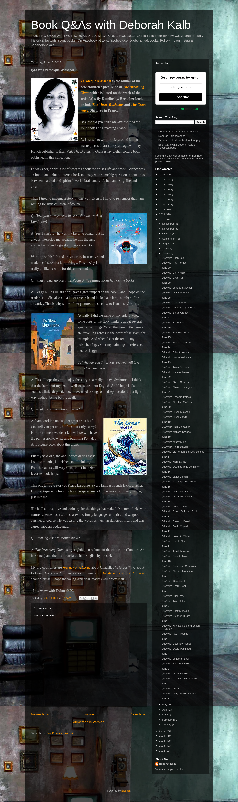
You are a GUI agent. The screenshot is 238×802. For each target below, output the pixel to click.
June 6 (165, 620)
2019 (162, 209)
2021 (162, 199)
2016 (162, 730)
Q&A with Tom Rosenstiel (176, 332)
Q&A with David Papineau (176, 648)
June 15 (166, 486)
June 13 (166, 516)
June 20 (166, 407)
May (165, 704)
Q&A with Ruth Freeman (175, 633)
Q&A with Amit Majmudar (176, 426)
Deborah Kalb (167, 763)
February (167, 719)
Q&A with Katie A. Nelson (176, 372)
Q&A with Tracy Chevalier (176, 367)
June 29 (166, 282)
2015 (162, 735)
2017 (162, 219)
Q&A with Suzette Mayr (175, 556)
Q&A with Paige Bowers (175, 446)
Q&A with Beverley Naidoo (176, 643)
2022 (162, 194)
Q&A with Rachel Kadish (175, 322)
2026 (162, 174)
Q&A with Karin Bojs (173, 257)
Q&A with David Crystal (175, 526)
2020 (162, 204)
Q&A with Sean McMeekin (176, 521)
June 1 (165, 698)
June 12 (166, 531)
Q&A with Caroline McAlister (178, 402)
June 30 (166, 267)
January (167, 724)
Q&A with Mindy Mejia (174, 441)
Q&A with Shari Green (174, 585)
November (168, 228)
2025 (162, 179)
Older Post (138, 714)
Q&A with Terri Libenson (175, 551)
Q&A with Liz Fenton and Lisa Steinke (183, 451)
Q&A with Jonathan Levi (175, 658)
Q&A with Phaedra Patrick (176, 397)
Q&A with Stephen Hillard (176, 615)
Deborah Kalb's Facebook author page (180, 140)
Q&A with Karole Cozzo (175, 541)
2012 (162, 750)
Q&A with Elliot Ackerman (176, 352)
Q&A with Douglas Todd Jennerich (181, 466)
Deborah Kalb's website (171, 135)
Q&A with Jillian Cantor (174, 506)
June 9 (165, 576)
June (165, 253)
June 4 (165, 653)
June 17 (166, 456)
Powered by (180, 108)
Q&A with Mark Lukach (174, 461)
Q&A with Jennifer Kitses (175, 292)
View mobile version (88, 722)
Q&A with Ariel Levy (173, 595)
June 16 (166, 471)
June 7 (165, 605)
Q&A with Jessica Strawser (177, 287)
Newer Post (40, 714)
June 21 (166, 392)
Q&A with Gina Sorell (173, 581)
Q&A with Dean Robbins (175, 673)
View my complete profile (169, 769)
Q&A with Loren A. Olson (176, 536)
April (165, 709)
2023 (162, 189)
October (167, 233)
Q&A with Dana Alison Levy (177, 496)
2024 (162, 184)
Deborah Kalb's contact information (178, 131)
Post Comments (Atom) (59, 733)
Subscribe (180, 97)
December (168, 223)
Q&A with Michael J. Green (177, 342)
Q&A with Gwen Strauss (175, 382)
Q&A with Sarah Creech (175, 312)
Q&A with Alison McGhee (176, 411)
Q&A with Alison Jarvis (174, 417)
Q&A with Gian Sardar (174, 302)
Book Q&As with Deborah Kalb (111, 24)
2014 (162, 740)
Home (89, 714)
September (168, 238)
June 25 (166, 337)
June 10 (166, 561)
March (166, 714)
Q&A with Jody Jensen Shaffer (179, 693)
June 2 (165, 683)
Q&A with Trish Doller (174, 601)
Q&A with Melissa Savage (176, 431)
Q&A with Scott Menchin (175, 610)
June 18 (166, 436)
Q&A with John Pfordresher (177, 491)
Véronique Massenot (96, 81)
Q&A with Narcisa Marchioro (178, 571)
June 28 (166, 297)
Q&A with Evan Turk (173, 277)
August (166, 243)
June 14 (166, 501)
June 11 (166, 546)
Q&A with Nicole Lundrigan (177, 387)
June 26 (166, 327)
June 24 (166, 347)
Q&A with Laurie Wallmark (176, 357)
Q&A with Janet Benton (175, 476)
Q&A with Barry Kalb (173, 272)
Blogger (125, 790)
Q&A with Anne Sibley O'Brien (178, 307)
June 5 (165, 638)
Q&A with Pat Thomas (174, 262)
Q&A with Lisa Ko (171, 688)
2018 (162, 214)
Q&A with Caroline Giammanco (179, 678)
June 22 (166, 377)
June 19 (166, 421)
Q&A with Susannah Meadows (179, 566)
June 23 (166, 362)
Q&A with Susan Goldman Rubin (180, 511)
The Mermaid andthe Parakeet (122, 573)
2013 (162, 745)
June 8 (165, 591)
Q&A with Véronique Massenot (179, 481)
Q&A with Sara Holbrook (175, 663)
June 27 (166, 317)
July (164, 248)
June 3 (165, 668)
